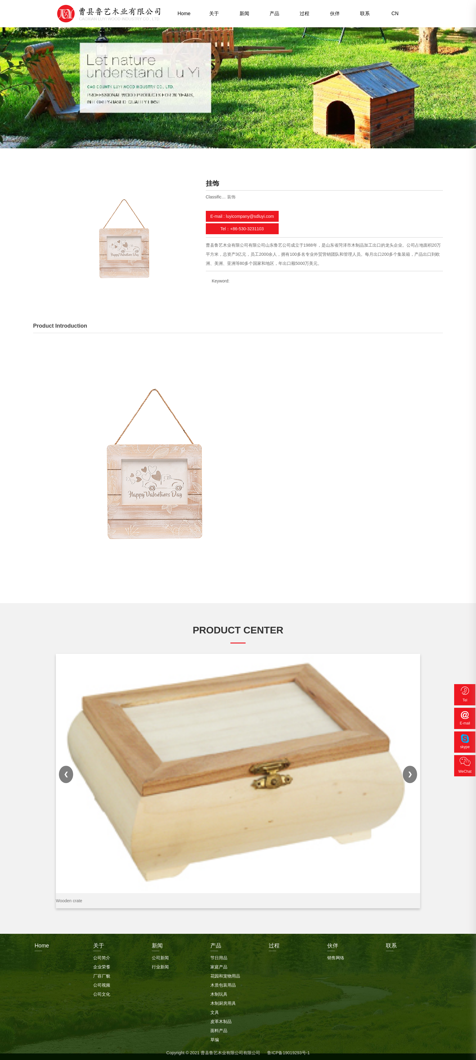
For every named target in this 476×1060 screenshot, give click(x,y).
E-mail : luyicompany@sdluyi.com (242, 216)
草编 (214, 1039)
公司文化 (101, 993)
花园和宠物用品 (225, 975)
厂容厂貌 (101, 975)
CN (395, 13)
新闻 (244, 13)
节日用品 (218, 957)
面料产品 (218, 1030)
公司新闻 (160, 957)
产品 (274, 13)
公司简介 (101, 957)
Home (184, 13)
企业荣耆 (101, 966)
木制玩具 (218, 993)
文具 (214, 1011)
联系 (365, 13)
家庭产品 (218, 966)
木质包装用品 (223, 984)
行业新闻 (160, 966)
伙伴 (335, 13)
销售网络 (335, 957)
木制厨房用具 (223, 1002)
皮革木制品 (221, 1020)
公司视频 (101, 984)
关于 (214, 13)
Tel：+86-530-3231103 (242, 228)
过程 (304, 13)
